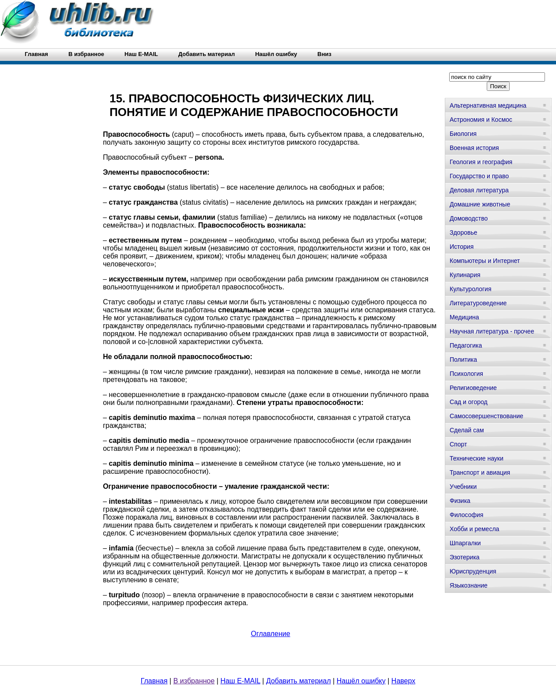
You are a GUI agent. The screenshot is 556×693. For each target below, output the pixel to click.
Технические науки (476, 458)
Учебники (463, 486)
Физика (460, 500)
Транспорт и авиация (480, 472)
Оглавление (270, 633)
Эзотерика (465, 557)
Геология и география (481, 161)
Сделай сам (467, 430)
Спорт (458, 444)
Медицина (464, 317)
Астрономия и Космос (481, 119)
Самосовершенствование (486, 416)
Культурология (471, 288)
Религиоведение (473, 387)
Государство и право (479, 176)
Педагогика (466, 345)
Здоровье (463, 232)
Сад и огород (469, 401)
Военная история (474, 147)
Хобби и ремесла (474, 528)
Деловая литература (479, 190)
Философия (466, 514)
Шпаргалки (465, 543)
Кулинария (465, 274)
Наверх (403, 681)
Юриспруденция (473, 571)
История (461, 246)
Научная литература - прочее (492, 331)
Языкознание (469, 585)
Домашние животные (480, 204)
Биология (463, 133)
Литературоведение (478, 303)
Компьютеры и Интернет (485, 260)
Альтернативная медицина (488, 105)
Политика (463, 359)
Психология (466, 373)
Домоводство (469, 218)
